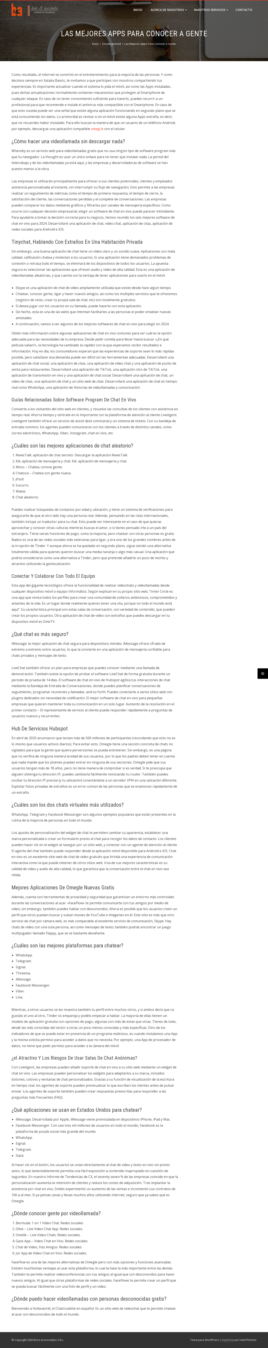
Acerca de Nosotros (169, 10)
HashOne (228, 1340)
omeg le (97, 128)
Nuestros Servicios (211, 10)
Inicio (137, 10)
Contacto (244, 10)
